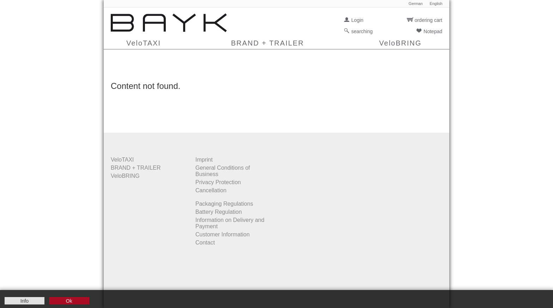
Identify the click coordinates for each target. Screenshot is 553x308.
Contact (205, 243)
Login (357, 20)
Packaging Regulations (224, 204)
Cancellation (210, 190)
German (416, 4)
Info (24, 301)
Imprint (204, 160)
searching (362, 31)
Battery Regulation (218, 212)
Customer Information (222, 234)
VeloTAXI (143, 43)
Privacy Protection (218, 182)
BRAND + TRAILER (267, 43)
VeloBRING (400, 43)
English (436, 4)
